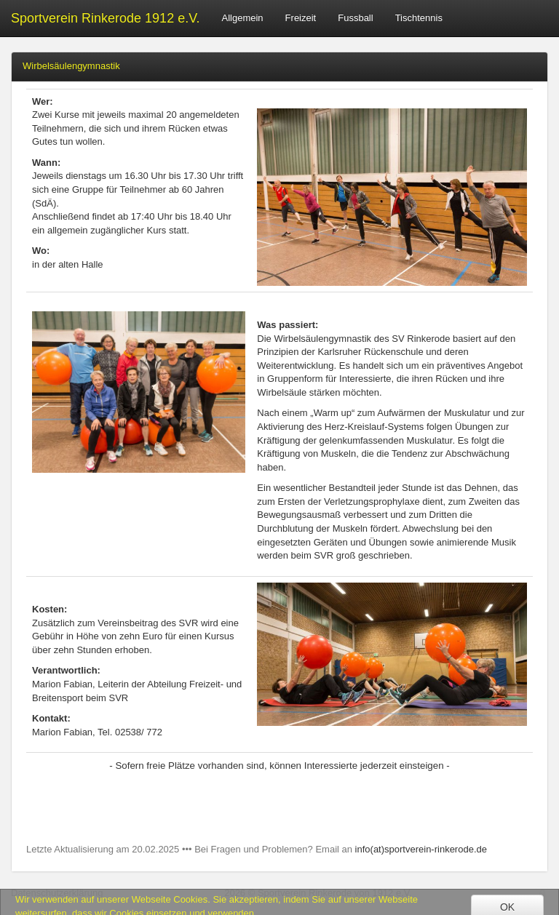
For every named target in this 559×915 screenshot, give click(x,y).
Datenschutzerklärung (57, 892)
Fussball (355, 17)
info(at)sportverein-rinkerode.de (421, 849)
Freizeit (301, 17)
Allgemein (242, 17)
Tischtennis (419, 17)
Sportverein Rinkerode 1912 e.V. (105, 18)
